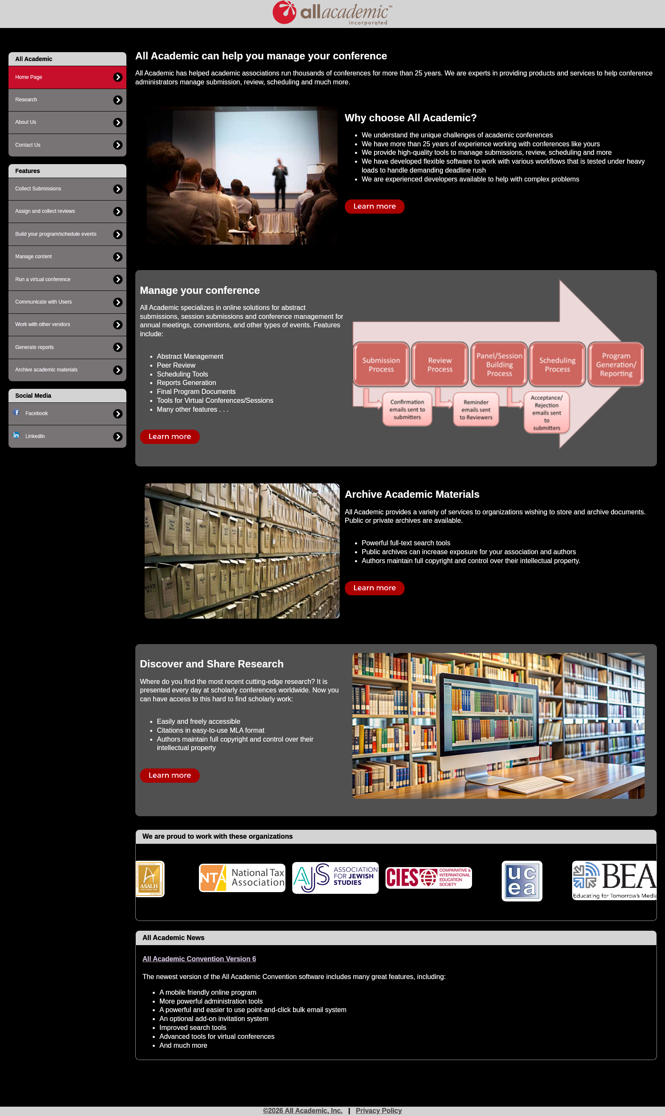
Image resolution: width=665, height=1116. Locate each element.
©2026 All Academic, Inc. (303, 1110)
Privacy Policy (379, 1110)
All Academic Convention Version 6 (199, 959)
